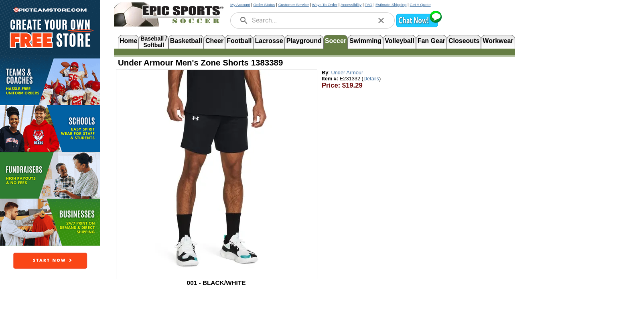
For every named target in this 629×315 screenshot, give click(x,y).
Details (371, 79)
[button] (419, 26)
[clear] (381, 20)
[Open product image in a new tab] (216, 170)
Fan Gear (431, 40)
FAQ (368, 4)
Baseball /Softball (153, 41)
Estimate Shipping (390, 4)
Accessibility (351, 4)
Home (128, 40)
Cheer (214, 40)
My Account (240, 4)
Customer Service (293, 4)
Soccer (335, 40)
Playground (304, 40)
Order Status (264, 4)
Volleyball (399, 40)
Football (239, 40)
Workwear (498, 40)
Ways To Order (324, 4)
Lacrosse (269, 40)
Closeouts (463, 40)
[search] (244, 20)
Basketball (186, 40)
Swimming (365, 40)
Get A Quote (420, 4)
